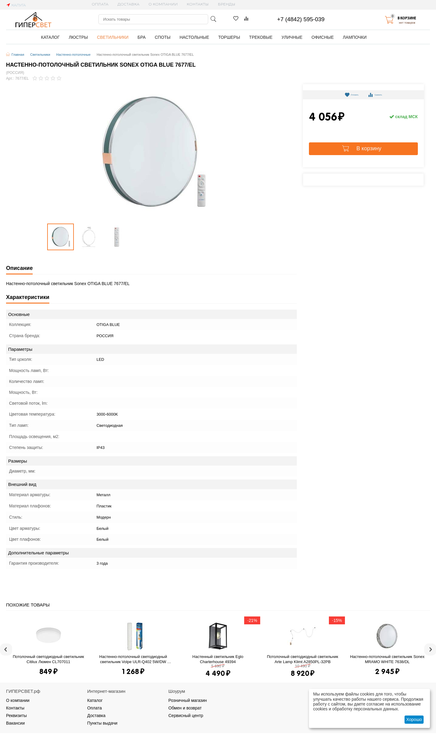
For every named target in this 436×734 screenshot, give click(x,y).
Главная (17, 54)
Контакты (198, 4)
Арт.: (10, 79)
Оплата (100, 4)
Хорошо (414, 719)
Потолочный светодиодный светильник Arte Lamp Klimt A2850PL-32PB (303, 659)
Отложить (346, 95)
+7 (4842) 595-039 (301, 19)
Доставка (128, 4)
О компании (163, 4)
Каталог (95, 700)
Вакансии (15, 723)
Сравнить (380, 95)
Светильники (40, 54)
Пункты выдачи (102, 723)
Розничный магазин (188, 700)
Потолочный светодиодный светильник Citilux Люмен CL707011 (49, 659)
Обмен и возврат (185, 708)
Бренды (226, 4)
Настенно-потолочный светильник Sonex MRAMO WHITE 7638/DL (387, 659)
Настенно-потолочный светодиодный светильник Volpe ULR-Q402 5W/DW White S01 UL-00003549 (133, 659)
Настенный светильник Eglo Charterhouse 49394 (218, 659)
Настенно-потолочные (73, 54)
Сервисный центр (186, 715)
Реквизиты (16, 715)
